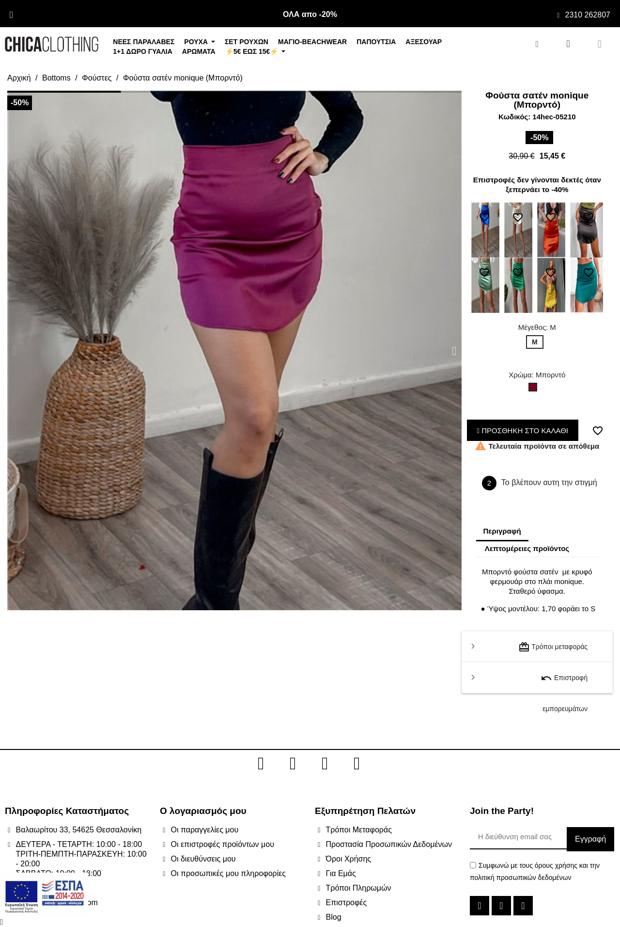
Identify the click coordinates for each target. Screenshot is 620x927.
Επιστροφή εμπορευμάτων (564, 682)
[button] (14, 350)
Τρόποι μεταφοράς (553, 647)
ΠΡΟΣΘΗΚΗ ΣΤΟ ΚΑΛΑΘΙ (523, 430)
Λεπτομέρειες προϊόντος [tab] (527, 548)
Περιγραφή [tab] (502, 531)
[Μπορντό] (534, 389)
